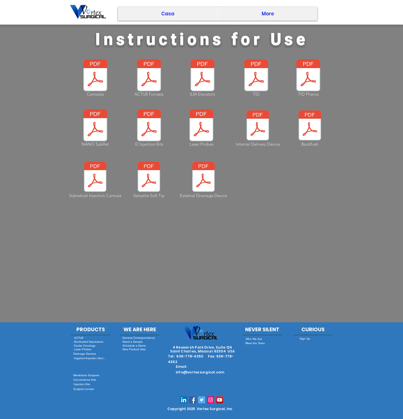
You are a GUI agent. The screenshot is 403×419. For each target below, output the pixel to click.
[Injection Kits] (81, 384)
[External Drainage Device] (203, 180)
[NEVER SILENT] (262, 329)
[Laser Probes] (201, 128)
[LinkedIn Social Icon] (183, 399)
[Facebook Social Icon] (192, 399)
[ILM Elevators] (202, 78)
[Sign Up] (305, 338)
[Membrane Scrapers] (86, 375)
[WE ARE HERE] (140, 329)
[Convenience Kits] (84, 379)
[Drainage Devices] (84, 353)
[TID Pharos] (308, 78)
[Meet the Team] (255, 343)
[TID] (256, 78)
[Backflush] (309, 128)
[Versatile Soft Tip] (148, 180)
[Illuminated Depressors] (88, 341)
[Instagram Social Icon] (210, 399)
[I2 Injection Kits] (149, 128)
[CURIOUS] (313, 329)
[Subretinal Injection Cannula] (95, 180)
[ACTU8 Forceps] (149, 78)
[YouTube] (219, 399)
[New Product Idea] (134, 349)
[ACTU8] (79, 337)
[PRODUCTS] (91, 329)
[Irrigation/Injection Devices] (90, 358)
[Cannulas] (95, 78)
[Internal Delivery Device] (257, 128)
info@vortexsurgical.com (200, 372)
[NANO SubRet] (95, 128)
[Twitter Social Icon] (201, 399)
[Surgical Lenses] (83, 388)
